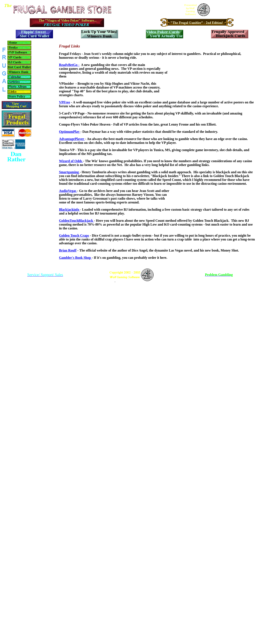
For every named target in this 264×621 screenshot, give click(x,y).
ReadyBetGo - (69, 65)
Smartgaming (69, 172)
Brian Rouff (67, 250)
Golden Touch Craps (74, 235)
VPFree (64, 102)
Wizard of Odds (71, 161)
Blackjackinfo (69, 209)
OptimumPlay (69, 131)
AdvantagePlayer (72, 139)
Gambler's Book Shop (75, 257)
